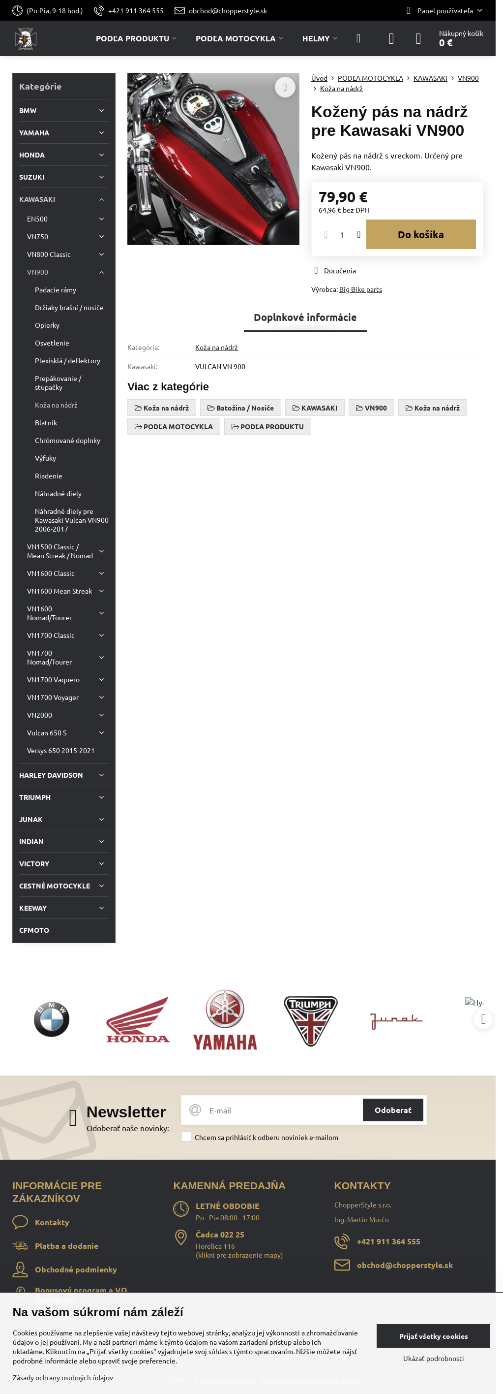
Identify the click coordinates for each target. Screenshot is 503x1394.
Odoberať (393, 1110)
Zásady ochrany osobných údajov (63, 1377)
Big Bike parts (360, 289)
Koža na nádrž (216, 347)
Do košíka (421, 234)
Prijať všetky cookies (433, 1335)
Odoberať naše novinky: (128, 1128)
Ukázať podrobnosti (433, 1358)
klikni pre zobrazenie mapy (239, 1254)
